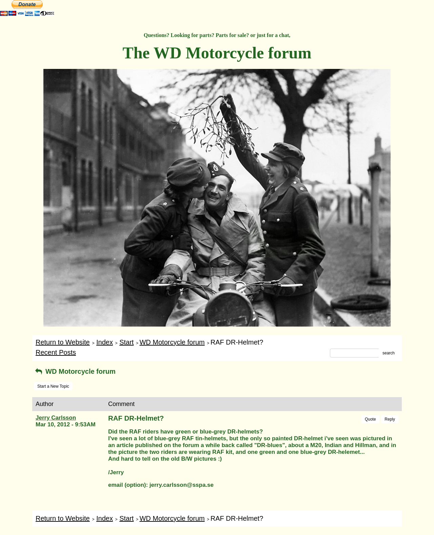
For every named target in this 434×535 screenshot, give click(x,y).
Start (126, 342)
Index (104, 342)
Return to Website (63, 342)
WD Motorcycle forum (171, 342)
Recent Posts (56, 352)
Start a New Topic (53, 386)
